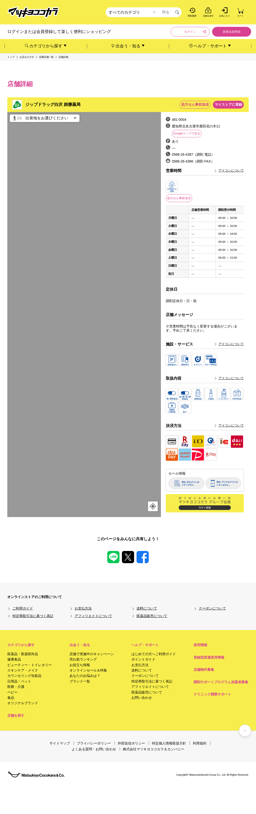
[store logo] (33, 12)
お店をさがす (27, 57)
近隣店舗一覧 (46, 57)
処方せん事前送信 (179, 198)
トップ (11, 57)
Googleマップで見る (186, 133)
